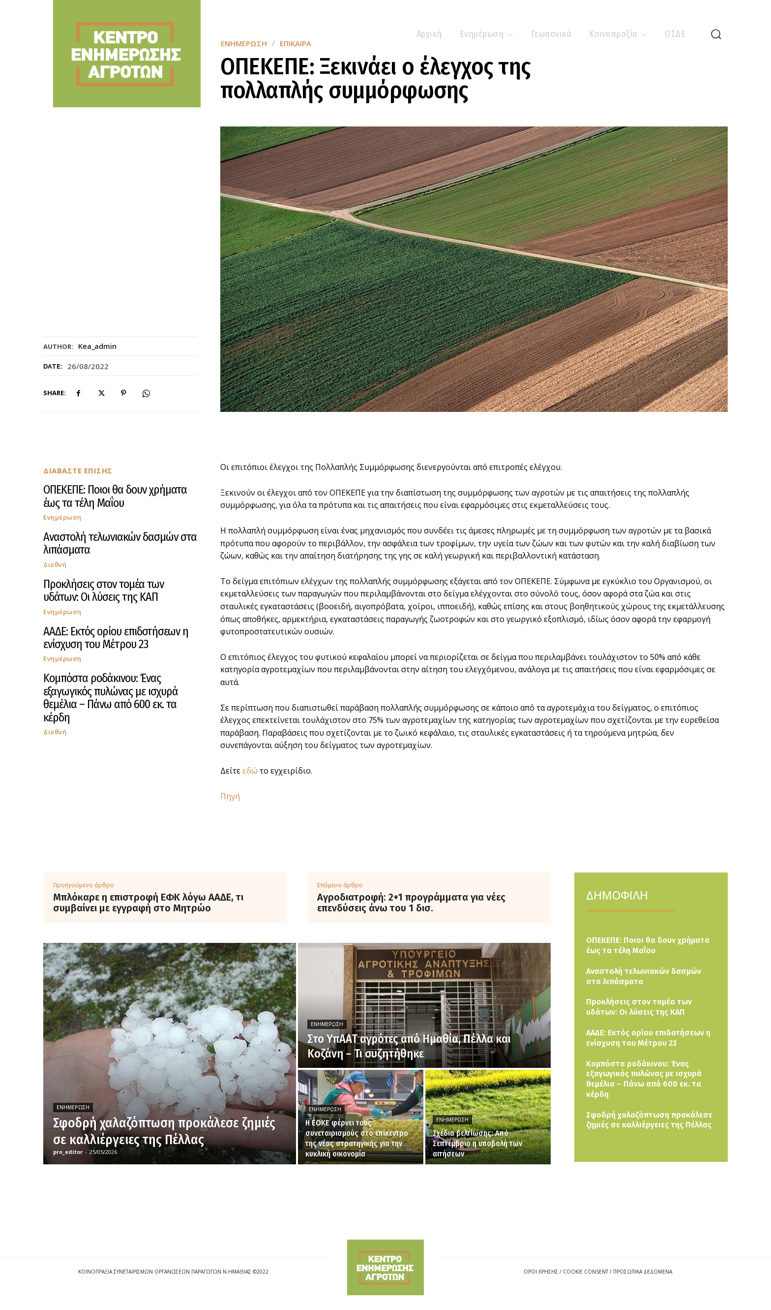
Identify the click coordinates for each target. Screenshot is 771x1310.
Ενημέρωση (62, 517)
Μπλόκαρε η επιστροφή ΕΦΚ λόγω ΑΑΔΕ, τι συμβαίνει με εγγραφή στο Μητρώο (148, 902)
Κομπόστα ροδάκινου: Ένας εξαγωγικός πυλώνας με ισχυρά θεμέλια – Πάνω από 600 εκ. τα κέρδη (110, 697)
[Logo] (385, 1267)
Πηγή (230, 796)
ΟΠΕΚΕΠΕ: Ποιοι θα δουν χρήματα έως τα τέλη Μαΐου (115, 496)
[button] (716, 34)
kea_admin (97, 346)
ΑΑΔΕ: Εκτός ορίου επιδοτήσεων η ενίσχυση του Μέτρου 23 (115, 637)
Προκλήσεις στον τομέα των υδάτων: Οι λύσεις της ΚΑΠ (103, 590)
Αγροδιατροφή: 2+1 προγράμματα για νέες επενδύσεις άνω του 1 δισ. (411, 902)
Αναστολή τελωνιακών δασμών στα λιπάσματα (120, 543)
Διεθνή (54, 564)
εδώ (250, 770)
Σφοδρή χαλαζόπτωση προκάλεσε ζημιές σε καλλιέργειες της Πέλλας (649, 1120)
